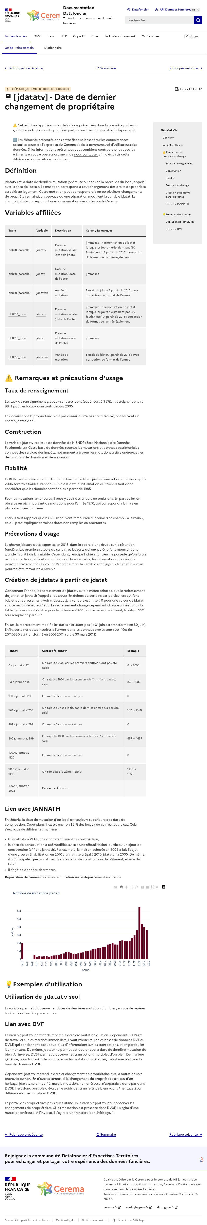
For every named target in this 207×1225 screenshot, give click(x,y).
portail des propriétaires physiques (36, 1102)
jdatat (40, 274)
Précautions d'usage (177, 185)
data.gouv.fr (165, 1207)
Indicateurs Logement (120, 36)
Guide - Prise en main (19, 48)
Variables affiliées (173, 145)
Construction (173, 171)
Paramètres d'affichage (131, 1220)
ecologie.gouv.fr (137, 1207)
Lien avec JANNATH (177, 204)
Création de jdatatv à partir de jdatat (178, 195)
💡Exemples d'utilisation (177, 214)
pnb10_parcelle (19, 250)
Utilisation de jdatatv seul (180, 222)
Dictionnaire (53, 48)
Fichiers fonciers (16, 36)
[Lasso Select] (136, 887)
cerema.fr (110, 1207)
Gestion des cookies (93, 1220)
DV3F (37, 36)
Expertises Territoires (115, 1155)
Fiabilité (170, 178)
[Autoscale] (152, 887)
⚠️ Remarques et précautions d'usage (174, 154)
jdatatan (42, 293)
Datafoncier (140, 9)
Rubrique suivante (183, 68)
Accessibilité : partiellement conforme (27, 1220)
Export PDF (186, 89)
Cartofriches (150, 36)
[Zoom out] (147, 887)
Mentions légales (65, 1220)
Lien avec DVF (174, 229)
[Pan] (126, 887)
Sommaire (106, 68)
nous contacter (86, 154)
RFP (64, 36)
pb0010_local (17, 314)
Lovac (51, 36)
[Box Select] (131, 887)
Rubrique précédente (26, 68)
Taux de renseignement (179, 163)
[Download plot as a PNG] (115, 887)
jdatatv (10, 181)
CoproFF (79, 36)
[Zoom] (121, 887)
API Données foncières (180, 9)
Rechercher (198, 20)
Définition (168, 138)
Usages (191, 36)
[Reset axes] (157, 887)
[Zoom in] (142, 887)
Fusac (95, 36)
